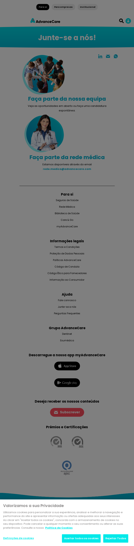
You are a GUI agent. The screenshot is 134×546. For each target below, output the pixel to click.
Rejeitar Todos (115, 538)
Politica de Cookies (59, 528)
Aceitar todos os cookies (81, 538)
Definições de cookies (18, 538)
